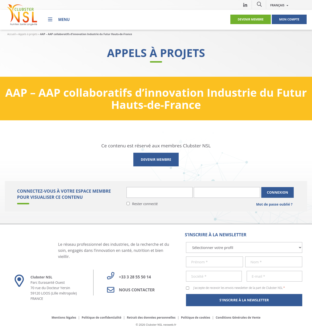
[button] (259, 4)
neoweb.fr (169, 324)
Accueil (11, 34)
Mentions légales (63, 317)
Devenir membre (250, 19)
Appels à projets (28, 34)
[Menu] (59, 19)
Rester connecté (145, 203)
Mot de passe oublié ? (274, 204)
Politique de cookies (195, 317)
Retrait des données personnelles (151, 317)
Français (279, 5)
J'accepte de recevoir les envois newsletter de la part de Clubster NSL (239, 288)
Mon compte (289, 19)
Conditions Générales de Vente (238, 317)
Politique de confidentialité (101, 317)
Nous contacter (129, 290)
